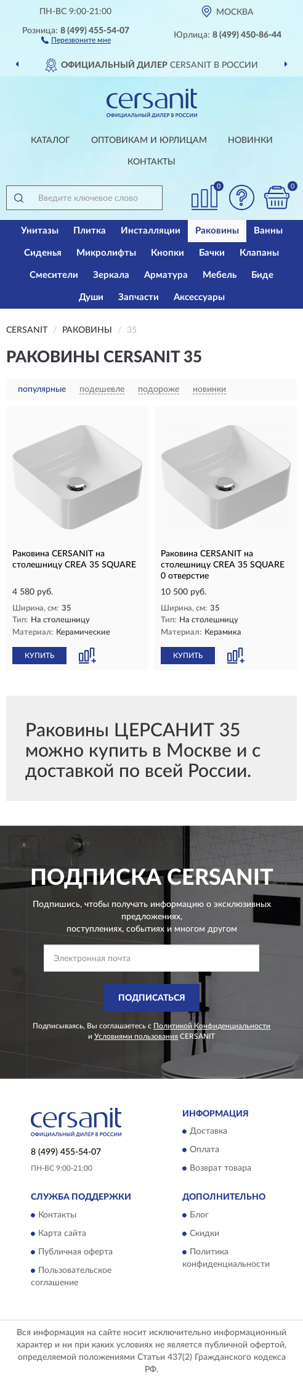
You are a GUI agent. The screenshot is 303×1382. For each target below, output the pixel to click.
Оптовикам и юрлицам (149, 140)
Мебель (219, 275)
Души (91, 297)
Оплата (204, 1150)
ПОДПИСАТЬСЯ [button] (151, 998)
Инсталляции (150, 230)
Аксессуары (199, 297)
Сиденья (43, 253)
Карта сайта (62, 1233)
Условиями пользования (136, 1036)
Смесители (54, 275)
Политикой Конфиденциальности (211, 1026)
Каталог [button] (50, 140)
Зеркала (111, 275)
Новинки (250, 140)
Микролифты (106, 253)
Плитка (89, 230)
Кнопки (167, 253)
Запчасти (138, 297)
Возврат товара (220, 1169)
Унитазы (40, 230)
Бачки (212, 253)
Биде (262, 275)
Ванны (268, 230)
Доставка (208, 1132)
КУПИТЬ (39, 655)
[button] (76, 39)
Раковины (217, 230)
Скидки (204, 1233)
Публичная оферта (75, 1252)
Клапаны (259, 253)
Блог (199, 1215)
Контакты (151, 162)
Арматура (166, 275)
